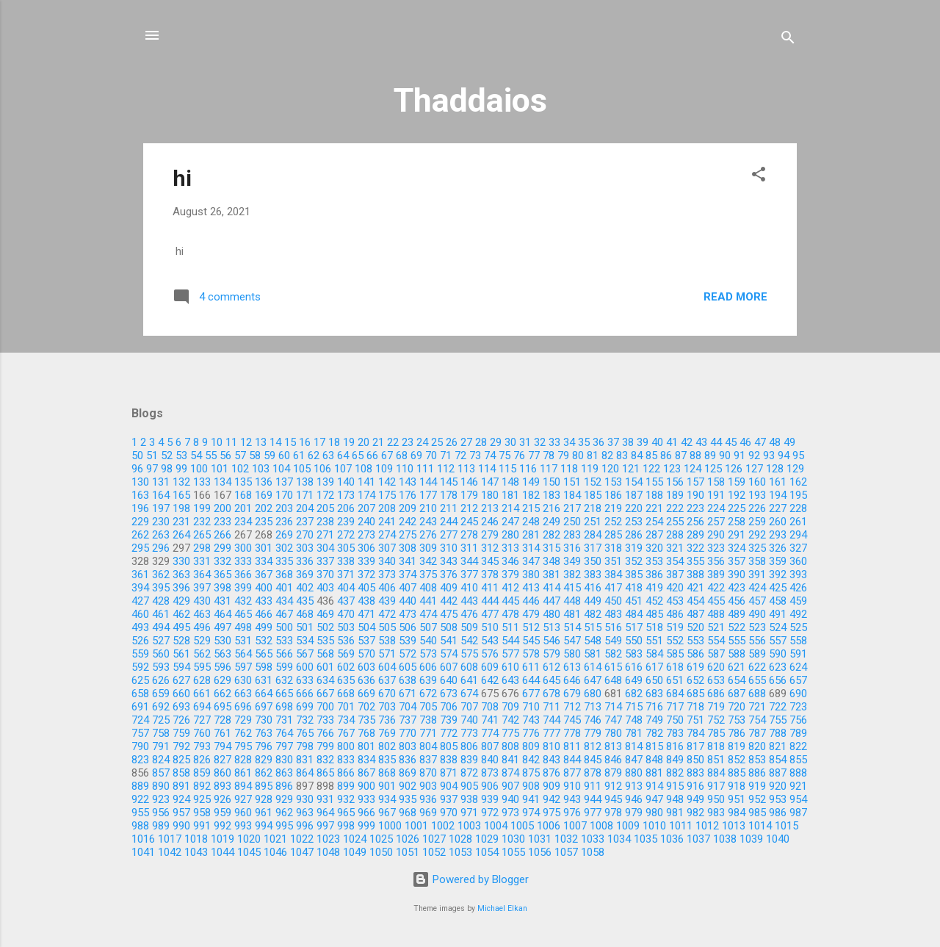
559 (140, 653)
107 (343, 468)
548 (592, 640)
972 (490, 812)
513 (551, 627)
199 (202, 508)
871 (449, 772)
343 (449, 561)
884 (716, 772)
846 (613, 759)
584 (654, 653)
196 (140, 508)
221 (654, 508)
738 (428, 720)
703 (387, 706)
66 (372, 455)
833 (346, 759)
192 (736, 495)
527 (161, 640)
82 (607, 455)
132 (181, 482)
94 (783, 455)
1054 (487, 852)
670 (387, 693)
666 (305, 693)
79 (563, 455)
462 (181, 614)
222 (675, 508)
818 (716, 746)
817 (695, 746)
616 (634, 667)
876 (551, 772)
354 (675, 561)
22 (393, 442)
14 (275, 442)
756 (798, 720)
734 (346, 720)
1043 (196, 852)
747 (613, 720)
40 (657, 442)
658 (140, 693)
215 (531, 508)
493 (140, 627)
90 (725, 455)
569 (346, 653)
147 (490, 482)
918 (736, 786)
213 (490, 508)
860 (222, 772)
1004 (495, 825)
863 (284, 772)
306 (366, 548)
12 (246, 442)
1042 (169, 852)
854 (778, 759)
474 (428, 614)
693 (181, 706)
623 (778, 667)
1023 (328, 839)
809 (531, 746)
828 (243, 759)
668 (346, 693)
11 (231, 442)
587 (716, 653)
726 (181, 720)
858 (181, 772)
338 (346, 561)
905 (469, 786)
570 (366, 653)
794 (222, 746)
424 (757, 587)
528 (181, 640)
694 (202, 706)
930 (305, 799)
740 (469, 720)
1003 (469, 825)
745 (572, 720)
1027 (434, 839)
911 (592, 786)
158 (716, 482)
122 (651, 468)
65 (358, 455)
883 (695, 772)
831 (305, 759)
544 (510, 640)
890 (161, 786)
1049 (354, 852)
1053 (460, 852)
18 (334, 442)
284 (592, 534)
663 (243, 693)
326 (778, 548)
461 (161, 614)
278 (469, 534)
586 (695, 653)
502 (325, 627)
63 (328, 455)
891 (181, 786)
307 (387, 548)
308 (407, 548)
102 (240, 468)
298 (202, 548)
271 (325, 534)
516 (613, 627)
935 (407, 799)
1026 (407, 839)
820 (757, 746)
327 (798, 548)
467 (284, 614)
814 (634, 746)
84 (637, 455)
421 (695, 587)
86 (666, 455)
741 (490, 720)
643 (510, 680)
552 (675, 640)
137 (284, 482)
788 (778, 733)
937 (449, 799)
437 (346, 601)
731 (284, 720)
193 (757, 495)
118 (569, 468)
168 (243, 495)
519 (675, 627)
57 (240, 455)
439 (387, 601)
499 (263, 627)
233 (222, 521)
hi (182, 178)
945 (613, 799)
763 (263, 733)
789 (798, 733)
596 (222, 667)
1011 (681, 825)
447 (551, 601)
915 (675, 786)
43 (701, 442)
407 (407, 587)
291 (736, 534)
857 (161, 772)
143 (407, 482)
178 (449, 495)
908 (531, 786)
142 (387, 482)
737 (407, 720)
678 (551, 693)
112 (446, 468)
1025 (381, 839)
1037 (698, 839)
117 (548, 468)
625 (140, 680)
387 (675, 574)
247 (510, 521)
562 (202, 653)
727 (202, 720)
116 (528, 468)
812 (592, 746)
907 (510, 786)
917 (716, 786)
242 (407, 521)
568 (325, 653)
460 (140, 614)
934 (387, 799)
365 (222, 574)
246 (490, 521)
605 (407, 667)
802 (387, 746)
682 (634, 693)
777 (551, 733)
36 (598, 442)
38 (628, 442)
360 (798, 561)
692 (161, 706)
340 (387, 561)
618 (675, 667)
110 (404, 468)
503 (346, 627)
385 (634, 574)
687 (736, 693)
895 (263, 786)
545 (531, 640)
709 (510, 706)
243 (428, 521)
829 (263, 759)
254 (654, 521)
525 (798, 627)
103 (261, 468)
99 (181, 468)
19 (349, 442)
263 (161, 534)
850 (695, 759)
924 (181, 799)
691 (140, 706)
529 (202, 640)
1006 (548, 825)
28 (481, 442)
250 (572, 521)
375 (428, 574)
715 (634, 706)
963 (305, 812)
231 (181, 521)
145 (449, 482)
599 (284, 667)
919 (757, 786)
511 (510, 627)
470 (346, 614)
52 (167, 455)
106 (322, 468)
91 (739, 455)
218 (592, 508)
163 (140, 495)
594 (181, 667)
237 (305, 521)
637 (387, 680)
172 (325, 495)
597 (243, 667)
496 (202, 627)
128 (775, 468)
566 (284, 653)
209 (407, 508)
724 (140, 720)
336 (305, 561)
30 (510, 442)
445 (510, 601)
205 (325, 508)
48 (775, 442)
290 (716, 534)
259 (757, 521)
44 (716, 442)
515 (592, 627)
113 (466, 468)
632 (284, 680)
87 (681, 455)
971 (469, 812)
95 (798, 455)
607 (449, 667)
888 (798, 772)
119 (590, 468)
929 (284, 799)
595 (202, 667)
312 (490, 548)
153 (613, 482)
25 (437, 442)
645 (551, 680)
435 (305, 601)
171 (305, 495)
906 (490, 786)
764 (284, 733)
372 (366, 574)
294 (798, 534)
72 (460, 455)
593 (161, 667)
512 (531, 627)
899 (346, 786)
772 (449, 733)
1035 (645, 839)
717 (675, 706)
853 (757, 759)
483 (613, 614)
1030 (513, 839)
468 (305, 614)
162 (798, 482)
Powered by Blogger (470, 879)
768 (366, 733)
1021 (275, 839)
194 (778, 495)
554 (716, 640)
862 (263, 772)
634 (325, 680)
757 (140, 733)
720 (736, 706)
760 (202, 733)
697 (263, 706)
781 (634, 733)
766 (325, 733)
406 (387, 587)
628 (202, 680)
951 (736, 799)
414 (551, 587)
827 (222, 759)
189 (675, 495)
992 (222, 825)
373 (387, 574)
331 (202, 561)
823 (140, 759)
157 (695, 482)
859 (202, 772)
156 (675, 482)
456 (736, 601)
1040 (777, 839)
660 (181, 693)
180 (490, 495)
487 (695, 614)
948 (675, 799)
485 (654, 614)
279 (490, 534)
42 (687, 442)
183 (551, 495)
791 (161, 746)
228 (798, 508)
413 (531, 587)
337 (325, 561)
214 (510, 508)
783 (675, 733)
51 (152, 455)
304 (325, 548)
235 (263, 521)
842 (531, 759)
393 (798, 574)
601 (325, 667)
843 (551, 759)
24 (422, 442)
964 (325, 812)
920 (778, 786)
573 (428, 653)
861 (243, 772)
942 (551, 799)
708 (490, 706)
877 (572, 772)
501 (305, 627)
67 (387, 455)
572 (407, 653)
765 (305, 733)
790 (140, 746)
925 (202, 799)
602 (346, 667)
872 (469, 772)
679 (572, 693)
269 (284, 534)
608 (469, 667)
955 (140, 812)
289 (695, 534)
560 (161, 653)
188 (654, 495)
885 (736, 772)
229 (140, 521)
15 (290, 442)
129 (795, 468)
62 (313, 455)
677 (531, 693)
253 (634, 521)
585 (675, 653)
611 (531, 667)
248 (531, 521)
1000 (390, 825)
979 (634, 812)
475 (449, 614)
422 (716, 587)
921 (798, 786)
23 (407, 442)
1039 (751, 839)
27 (466, 442)
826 (202, 759)
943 (572, 799)
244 (449, 521)
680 (592, 693)
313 (510, 548)
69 (416, 455)
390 (736, 574)
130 (140, 482)
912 (613, 786)
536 (346, 640)
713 (592, 706)
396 (181, 587)
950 (716, 799)
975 (551, 812)
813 (613, 746)
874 (510, 772)
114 (487, 468)
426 (798, 587)
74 (490, 455)
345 (490, 561)
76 (519, 455)
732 (305, 720)
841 (510, 759)
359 (778, 561)
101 (219, 468)
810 (551, 746)
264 (181, 534)
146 (469, 482)
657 (798, 680)
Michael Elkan (502, 908)
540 (428, 640)
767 (346, 733)
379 (510, 574)
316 (572, 548)
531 (243, 640)
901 (387, 786)
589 (757, 653)
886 (757, 772)
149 (531, 482)
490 (757, 614)
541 (449, 640)
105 (302, 468)
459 (798, 601)
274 (387, 534)
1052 (434, 852)
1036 (672, 839)
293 (778, 534)
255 (675, 521)
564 (243, 653)
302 (284, 548)
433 (263, 601)
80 (578, 455)
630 (243, 680)
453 (675, 601)
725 (161, 720)
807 (490, 746)
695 (222, 706)
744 (551, 720)
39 (642, 442)
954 (798, 799)
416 (592, 587)
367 (263, 574)
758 (161, 733)
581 (592, 653)
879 (613, 772)
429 (181, 601)
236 (284, 521)
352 (634, 561)
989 (161, 825)
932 (346, 799)
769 (387, 733)
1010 (654, 825)
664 (263, 693)
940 (510, 799)
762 (243, 733)
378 (490, 574)
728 (222, 720)
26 (452, 442)
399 (243, 587)
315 (551, 548)
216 (551, 508)
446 (531, 601)
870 (428, 772)
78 (548, 455)
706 (449, 706)
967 (387, 812)
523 (757, 627)
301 (263, 548)
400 (263, 587)
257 (716, 521)
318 (613, 548)
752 (716, 720)
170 (284, 495)
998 (346, 825)
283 (572, 534)
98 (167, 468)
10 (217, 442)
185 (592, 495)
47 (760, 442)
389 (716, 574)
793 (202, 746)
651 (675, 680)
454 (695, 601)
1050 (381, 852)
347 (531, 561)
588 (736, 653)
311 (469, 548)
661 (202, 693)
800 (346, 746)
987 (798, 812)
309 (428, 548)
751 (695, 720)
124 (692, 468)
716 (654, 706)
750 (675, 720)
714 (613, 706)
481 (572, 614)
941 (531, 799)
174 (366, 495)
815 (654, 746)
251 (592, 521)
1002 (443, 825)
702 (366, 706)
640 (449, 680)
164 (161, 495)
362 (161, 574)
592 (140, 667)
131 (161, 482)
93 (769, 455)
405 (366, 587)
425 (778, 587)
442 (449, 601)
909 (551, 786)
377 (469, 574)
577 (510, 653)
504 (366, 627)
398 (222, 587)
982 (695, 812)
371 (346, 574)
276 (428, 534)
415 (572, 587)
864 (305, 772)
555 (736, 640)
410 (469, 587)
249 (551, 521)
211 (449, 508)
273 (366, 534)
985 (757, 812)
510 (490, 627)
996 (305, 825)
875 (531, 772)
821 (778, 746)
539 (407, 640)
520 (695, 627)
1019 (222, 839)
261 (798, 521)
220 (634, 508)
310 (449, 548)
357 (736, 561)
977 (592, 812)
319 (634, 548)
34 (569, 442)
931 (325, 799)
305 (346, 548)
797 (284, 746)
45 (731, 442)
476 (469, 614)
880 (634, 772)
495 (181, 627)
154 (634, 482)
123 (672, 468)
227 (778, 508)
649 (634, 680)
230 (161, 521)
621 (736, 667)
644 (531, 680)
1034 (619, 839)
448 (572, 601)
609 (490, 667)
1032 (566, 839)
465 (243, 614)
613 (572, 667)
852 (736, 759)
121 (631, 468)
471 (366, 614)
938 (469, 799)
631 (263, 680)
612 (551, 667)
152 (592, 482)
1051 (407, 852)
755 (778, 720)
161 (778, 482)
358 (757, 561)
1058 (592, 852)
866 (346, 772)
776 (531, 733)
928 (263, 799)
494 (161, 627)
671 (407, 693)
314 (531, 548)
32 (540, 442)
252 (613, 521)
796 (263, 746)
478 (510, 614)
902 (407, 786)
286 (634, 534)
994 (263, 825)
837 (428, 759)
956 (161, 812)
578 (531, 653)
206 (346, 508)
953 (778, 799)
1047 (302, 852)
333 (243, 561)
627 (181, 680)
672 (428, 693)
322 (695, 548)
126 (733, 468)
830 (284, 759)
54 (196, 455)
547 (572, 640)
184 (572, 495)
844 (572, 759)
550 (634, 640)
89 (710, 455)
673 (449, 693)
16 (305, 442)
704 (407, 706)
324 (736, 548)
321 (675, 548)
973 (510, 812)
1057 (566, 852)
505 (387, 627)
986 (778, 812)
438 (366, 601)
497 (222, 627)
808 (510, 746)
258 (736, 521)
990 (181, 825)
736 (387, 720)
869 (407, 772)
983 (716, 812)
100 (199, 468)
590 (778, 653)
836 (407, 759)
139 (325, 482)
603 (366, 667)
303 (305, 548)
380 (531, 574)
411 (490, 587)
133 (202, 482)
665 (284, 693)
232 (202, 521)
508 (449, 627)
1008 (601, 825)
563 (222, 653)
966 (366, 812)
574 (449, 653)
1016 (143, 839)
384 (613, 574)
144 (428, 482)
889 (140, 786)
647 (592, 680)
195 (798, 495)
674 (469, 693)
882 (675, 772)
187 (634, 495)
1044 (222, 852)
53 (181, 455)
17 (319, 442)
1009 (628, 825)
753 (736, 720)
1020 (249, 839)
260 (778, 521)
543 (490, 640)
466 (263, 614)
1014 (760, 825)
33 (554, 442)
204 (305, 508)
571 (387, 653)
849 (675, 759)
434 (284, 601)
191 (716, 495)
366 (243, 574)
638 (407, 680)
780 (613, 733)
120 (610, 468)
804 (428, 746)
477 (490, 614)
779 (592, 733)
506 (407, 627)
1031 (540, 839)
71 (446, 455)
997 (325, 825)
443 (469, 601)
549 (613, 640)
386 (654, 574)
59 (269, 455)
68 (402, 455)
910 (572, 786)
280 (510, 534)
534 (305, 640)
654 (736, 680)
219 (613, 508)
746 (592, 720)
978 (613, 812)
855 (798, 759)
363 (181, 574)
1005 (522, 825)
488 (716, 614)
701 (346, 706)
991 (202, 825)
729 (243, 720)
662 (222, 693)
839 (469, 759)
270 (305, 534)
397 (202, 587)
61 (299, 455)
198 (181, 508)
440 (407, 601)
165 (181, 495)
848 (654, 759)
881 (654, 772)
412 (510, 587)
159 (736, 482)
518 (654, 627)
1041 (143, 852)
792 (181, 746)
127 (754, 468)
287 (654, 534)
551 (654, 640)
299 (222, 548)
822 (798, 746)
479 (531, 614)
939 (490, 799)
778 (572, 733)
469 (325, 614)
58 (255, 455)
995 (284, 825)
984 (736, 812)
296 (161, 548)
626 (161, 680)
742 (510, 720)
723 (798, 706)
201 (243, 508)
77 (534, 455)
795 (243, 746)
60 (284, 455)
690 (798, 693)
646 (572, 680)
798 (305, 746)
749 (654, 720)
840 (490, 759)
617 (654, 667)
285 (613, 534)
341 (407, 561)
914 (654, 786)
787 (757, 733)
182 (531, 495)
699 (305, 706)
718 (695, 706)
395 (161, 587)
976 (572, 812)
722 (778, 706)
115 (507, 468)
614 (592, 667)
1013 (733, 825)
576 (490, 653)
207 (366, 508)
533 (284, 640)
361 (140, 574)
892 (202, 786)
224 (716, 508)
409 (449, 587)
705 (428, 706)
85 (651, 455)
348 (551, 561)
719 (716, 706)
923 (161, 799)
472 (387, 614)
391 (757, 574)
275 (407, 534)
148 (510, 482)
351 (613, 561)
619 (695, 667)
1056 (540, 852)
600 (305, 667)
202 (263, 508)
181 (510, 495)
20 (363, 442)
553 (695, 640)
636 (366, 680)
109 (384, 468)
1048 (328, 852)
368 (284, 574)
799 (325, 746)
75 (504, 455)
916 (695, 786)
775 (510, 733)
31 (525, 442)
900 (366, 786)
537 (366, 640)
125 (713, 468)
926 (222, 799)
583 (634, 653)
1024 (354, 839)
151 (572, 482)
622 (757, 667)
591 (798, 653)
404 (346, 587)
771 (428, 733)
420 (675, 587)
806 (469, 746)
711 (551, 706)
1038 (725, 839)
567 (305, 653)
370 (325, 574)
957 (181, 812)
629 (222, 680)
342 (428, 561)
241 (387, 521)
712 (572, 706)
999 (366, 825)
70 (431, 455)
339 (366, 561)
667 (325, 693)
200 (222, 508)
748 (634, 720)
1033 (592, 839)
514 (572, 627)
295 (140, 548)
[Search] (788, 40)
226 (757, 508)
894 (243, 786)
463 (202, 614)
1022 (302, 839)
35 (584, 442)
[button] (758, 176)
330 (181, 561)
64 (343, 455)
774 (490, 733)
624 (798, 667)
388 (695, 574)
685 (695, 693)
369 (305, 574)
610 (510, 667)
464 (222, 614)
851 (716, 759)
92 (754, 455)
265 (202, 534)
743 (531, 720)
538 (387, 640)
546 (551, 640)
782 (654, 733)
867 (366, 772)
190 (695, 495)
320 (654, 548)
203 (284, 508)
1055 (513, 852)
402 (305, 587)
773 (469, 733)
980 (654, 812)
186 (613, 495)
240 (366, 521)
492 (798, 614)
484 (634, 614)
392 (778, 574)
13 (261, 442)
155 (654, 482)
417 (613, 587)
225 (736, 508)
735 (366, 720)
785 (716, 733)
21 (378, 442)
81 (593, 455)
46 (745, 442)
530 (222, 640)
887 (778, 772)
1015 (786, 825)
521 (716, 627)
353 (654, 561)
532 (263, 640)
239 (346, 521)
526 (140, 640)
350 (592, 561)
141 (366, 482)
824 (161, 759)
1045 (249, 852)
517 (634, 627)
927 (243, 799)
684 (675, 693)
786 (736, 733)
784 (695, 733)
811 (572, 746)
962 (284, 812)
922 (140, 799)
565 (263, 653)
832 (325, 759)
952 (757, 799)
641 (469, 680)
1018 (196, 839)
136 (263, 482)
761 (222, 733)
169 (263, 495)
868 (387, 772)
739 (449, 720)
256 (695, 521)
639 (428, 680)
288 (675, 534)
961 (263, 812)
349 (572, 561)
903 (428, 786)
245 (469, 521)
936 (428, 799)
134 (222, 482)
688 (757, 693)
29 (496, 442)
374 (407, 574)
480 (551, 614)
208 (387, 508)
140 (346, 482)
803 (407, 746)
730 (263, 720)
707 (469, 706)
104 (281, 468)
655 (757, 680)
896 (284, 786)
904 (449, 786)
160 (757, 482)
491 (778, 614)
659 (161, 693)
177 (428, 495)
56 (225, 455)
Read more (735, 296)
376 (449, 574)
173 (346, 495)
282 (551, 534)
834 (366, 759)
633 (305, 680)
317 (592, 548)
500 (284, 627)
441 (428, 601)
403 (325, 587)
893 (222, 786)
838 (449, 759)
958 (202, 812)
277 (449, 534)
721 (757, 706)
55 (211, 455)
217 (572, 508)
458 (778, 601)
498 (243, 627)
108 (363, 468)
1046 (275, 852)
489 (736, 614)
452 (654, 601)
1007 (575, 825)
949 (695, 799)
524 (778, 627)
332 (222, 561)
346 (510, 561)
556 (757, 640)
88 (695, 455)
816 (675, 746)
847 (634, 759)
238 (325, 521)
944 (592, 799)
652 (695, 680)
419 (654, 587)
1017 (169, 839)
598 (263, 667)
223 (695, 508)
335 (284, 561)
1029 (487, 839)
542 (469, 640)
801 (366, 746)
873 (490, 772)
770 (407, 733)
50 (137, 455)
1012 (707, 825)
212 (469, 508)
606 (428, 667)
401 (284, 587)
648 (613, 680)
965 (346, 812)
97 (152, 468)
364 (202, 574)
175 (387, 495)
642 (490, 680)
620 (716, 667)
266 (222, 534)
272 (346, 534)
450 (613, 601)
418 (634, 587)
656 (778, 680)
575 (469, 653)
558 (798, 640)
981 (675, 812)
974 (531, 812)
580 (572, 653)
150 (551, 482)
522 (736, 627)
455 (716, 601)
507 (428, 627)
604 (387, 667)
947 (654, 799)
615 (613, 667)
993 (243, 825)
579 (551, 653)
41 (672, 442)
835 (387, 759)
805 (449, 746)
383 (592, 574)
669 (366, 693)
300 (243, 548)
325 (757, 548)
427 (140, 601)
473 (407, 614)
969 (428, 812)
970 (449, 812)
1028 (460, 839)
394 (140, 587)
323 (716, 548)
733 (325, 720)
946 (634, 799)
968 (407, 812)
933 (366, 799)
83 (622, 455)
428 (161, 601)
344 (469, 561)
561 (181, 653)
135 (243, 482)
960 (243, 812)
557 (778, 640)
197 (161, 508)
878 (592, 772)
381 (551, 574)
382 (572, 574)
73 (475, 455)
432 (243, 601)
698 (284, 706)
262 (140, 534)
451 (634, 601)
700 (325, 706)
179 (469, 495)
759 (181, 733)
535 (325, 640)
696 (243, 706)
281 (531, 534)
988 (140, 825)
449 (592, 601)
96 (137, 468)
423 (736, 587)
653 (716, 680)
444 (490, 601)
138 (305, 482)
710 (531, 706)
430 (202, 601)
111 (425, 468)
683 (654, 693)
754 (757, 720)
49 (789, 442)
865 (325, 772)
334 (263, 561)
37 (613, 442)
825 (181, 759)
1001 (416, 825)
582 (613, 653)
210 (428, 508)
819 (736, 746)
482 (592, 614)
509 (469, 627)
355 (695, 561)
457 (757, 601)
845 (592, 759)
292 (757, 534)
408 (428, 587)
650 (654, 680)
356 (716, 561)
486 (675, 614)
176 (407, 495)
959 (222, 812)
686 (716, 693)
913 (634, 786)
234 (243, 521)
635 (346, 680)
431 (222, 601)
